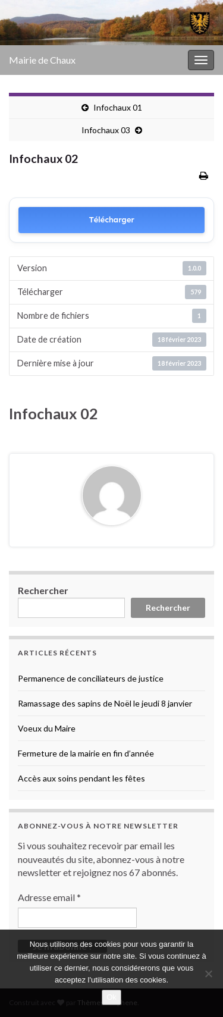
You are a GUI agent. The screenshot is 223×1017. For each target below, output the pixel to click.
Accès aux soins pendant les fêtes (81, 778)
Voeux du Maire (47, 728)
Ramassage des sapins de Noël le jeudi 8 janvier (105, 703)
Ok (111, 997)
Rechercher (43, 590)
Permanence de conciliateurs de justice (91, 678)
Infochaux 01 (117, 107)
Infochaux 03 (105, 130)
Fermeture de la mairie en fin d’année (86, 753)
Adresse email (49, 897)
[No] (208, 974)
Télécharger (111, 220)
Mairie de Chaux (42, 59)
